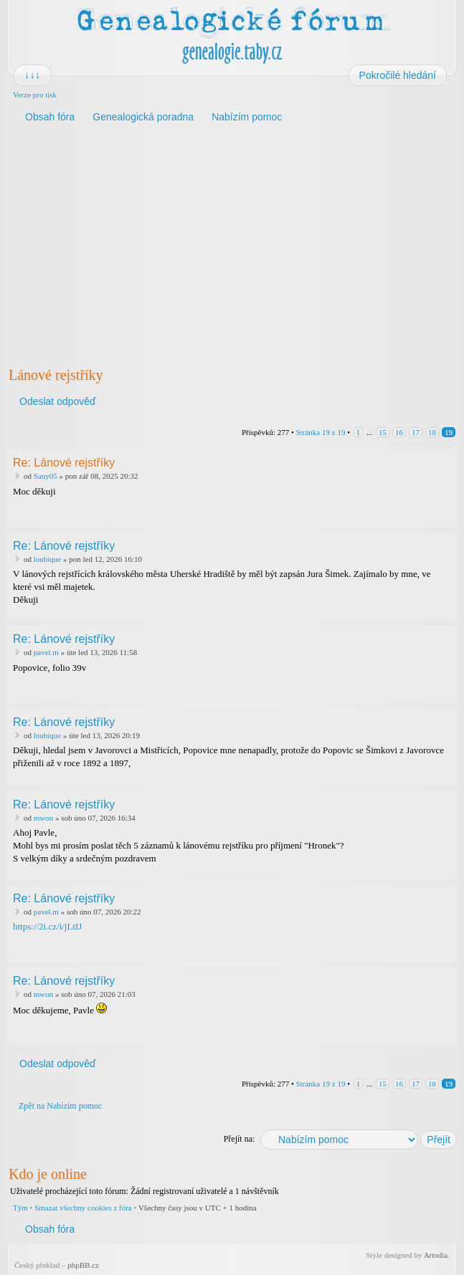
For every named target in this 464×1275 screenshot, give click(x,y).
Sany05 (45, 476)
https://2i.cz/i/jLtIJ (47, 926)
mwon (44, 817)
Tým (20, 1207)
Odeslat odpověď (57, 401)
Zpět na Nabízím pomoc (60, 1106)
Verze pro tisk (35, 94)
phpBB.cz (83, 1265)
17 (416, 432)
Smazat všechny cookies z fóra (83, 1207)
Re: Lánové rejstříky (64, 463)
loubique (48, 559)
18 (432, 432)
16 (399, 432)
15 (383, 432)
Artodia (436, 1255)
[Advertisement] (232, 243)
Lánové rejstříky (56, 375)
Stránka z (321, 432)
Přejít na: (239, 1139)
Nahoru (447, 518)
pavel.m (46, 652)
